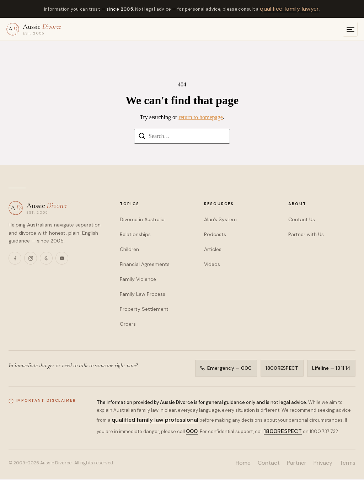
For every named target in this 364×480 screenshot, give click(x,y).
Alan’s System (220, 219)
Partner (296, 463)
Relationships (135, 234)
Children (129, 249)
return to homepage (200, 117)
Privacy (323, 463)
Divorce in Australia (142, 219)
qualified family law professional (155, 420)
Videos (212, 264)
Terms (347, 463)
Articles (212, 249)
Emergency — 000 (225, 369)
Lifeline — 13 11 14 (331, 369)
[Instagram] (30, 258)
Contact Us (301, 219)
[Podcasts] (46, 258)
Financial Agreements (145, 264)
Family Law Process (142, 294)
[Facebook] (15, 258)
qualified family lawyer (289, 8)
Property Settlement (144, 309)
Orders (128, 324)
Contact (269, 463)
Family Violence (138, 279)
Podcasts (215, 234)
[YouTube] (61, 258)
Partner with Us (306, 234)
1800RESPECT (281, 369)
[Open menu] (350, 29)
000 (192, 432)
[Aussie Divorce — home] (33, 29)
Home (243, 463)
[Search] (142, 137)
